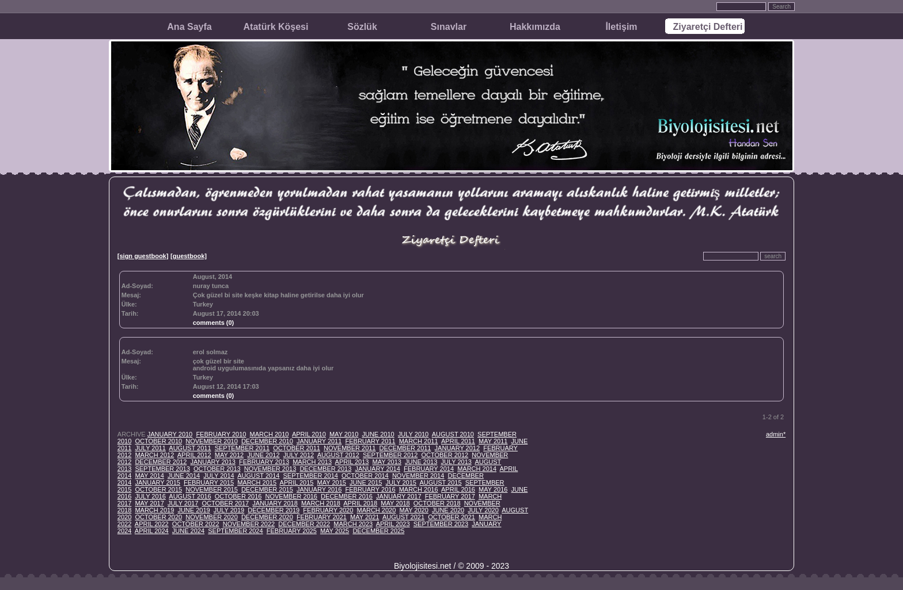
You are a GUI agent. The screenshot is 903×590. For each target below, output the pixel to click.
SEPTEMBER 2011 (242, 448)
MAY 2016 (493, 489)
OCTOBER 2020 (158, 517)
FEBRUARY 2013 (264, 461)
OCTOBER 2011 (296, 448)
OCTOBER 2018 (437, 503)
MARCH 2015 (256, 482)
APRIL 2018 (360, 503)
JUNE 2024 (188, 530)
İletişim (621, 27)
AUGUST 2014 (258, 475)
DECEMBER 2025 (378, 530)
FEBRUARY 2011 (370, 441)
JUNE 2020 (448, 510)
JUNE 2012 (263, 454)
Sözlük (362, 27)
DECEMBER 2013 (325, 468)
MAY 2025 (334, 530)
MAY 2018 (395, 503)
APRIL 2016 (458, 489)
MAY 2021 (364, 517)
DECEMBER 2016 (347, 496)
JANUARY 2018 (274, 503)
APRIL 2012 (194, 454)
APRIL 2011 (458, 441)
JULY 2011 (150, 448)
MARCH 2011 (418, 441)
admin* (776, 434)
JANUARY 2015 (157, 482)
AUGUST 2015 (440, 482)
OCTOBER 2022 (195, 523)
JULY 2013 (456, 461)
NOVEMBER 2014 (418, 475)
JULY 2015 (400, 482)
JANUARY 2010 (169, 434)
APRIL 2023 (393, 523)
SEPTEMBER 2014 (310, 475)
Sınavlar (448, 27)
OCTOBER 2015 (158, 489)
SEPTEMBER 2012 (390, 454)
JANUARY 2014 (377, 468)
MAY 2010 (343, 434)
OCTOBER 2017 (225, 503)
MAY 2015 (331, 482)
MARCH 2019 (154, 510)
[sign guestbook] (143, 255)
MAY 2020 (413, 510)
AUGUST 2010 (453, 434)
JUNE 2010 (378, 434)
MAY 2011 (493, 441)
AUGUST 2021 (403, 517)
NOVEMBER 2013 (270, 468)
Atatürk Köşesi (276, 27)
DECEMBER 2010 (267, 441)
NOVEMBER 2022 (249, 523)
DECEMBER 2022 (304, 523)
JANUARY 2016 (319, 489)
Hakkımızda (535, 27)
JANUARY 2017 (398, 496)
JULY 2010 (413, 434)
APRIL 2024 (152, 530)
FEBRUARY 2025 (292, 530)
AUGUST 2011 (190, 448)
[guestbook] (188, 255)
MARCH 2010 (269, 434)
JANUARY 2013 (212, 461)
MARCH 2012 (154, 454)
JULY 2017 (183, 503)
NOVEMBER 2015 (211, 489)
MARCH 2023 (353, 523)
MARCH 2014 (476, 468)
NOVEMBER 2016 (291, 496)
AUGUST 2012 (338, 454)
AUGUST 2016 (190, 496)
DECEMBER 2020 (267, 517)
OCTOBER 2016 (238, 496)
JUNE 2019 (193, 510)
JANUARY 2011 (319, 441)
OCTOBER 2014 (365, 475)
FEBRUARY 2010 (221, 434)
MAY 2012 (229, 454)
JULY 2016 (150, 496)
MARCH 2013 (312, 461)
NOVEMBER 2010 (211, 441)
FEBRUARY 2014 (429, 468)
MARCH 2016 (418, 489)
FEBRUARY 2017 (450, 496)
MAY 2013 (387, 461)
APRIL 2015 (297, 482)
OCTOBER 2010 (158, 441)
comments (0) (213, 322)
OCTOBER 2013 (217, 468)
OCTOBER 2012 (444, 454)
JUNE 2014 (184, 475)
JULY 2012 (298, 454)
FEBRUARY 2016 (370, 489)
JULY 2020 (483, 510)
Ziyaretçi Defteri (708, 27)
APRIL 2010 (309, 434)
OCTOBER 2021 (451, 517)
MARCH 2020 (376, 510)
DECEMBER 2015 (267, 489)
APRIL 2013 (352, 461)
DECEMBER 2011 (405, 448)
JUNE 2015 (366, 482)
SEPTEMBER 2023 (440, 523)
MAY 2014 (149, 475)
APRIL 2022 (152, 523)
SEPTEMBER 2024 (235, 530)
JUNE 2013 (421, 461)
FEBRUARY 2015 (209, 482)
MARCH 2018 (320, 503)
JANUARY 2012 (457, 448)
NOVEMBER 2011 (349, 448)
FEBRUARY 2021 (322, 517)
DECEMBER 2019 (273, 510)
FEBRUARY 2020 (328, 510)
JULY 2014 (218, 475)
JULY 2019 (229, 510)
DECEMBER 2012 (161, 461)
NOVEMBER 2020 (211, 517)
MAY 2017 (149, 503)
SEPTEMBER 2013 (162, 468)
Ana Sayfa (189, 27)
